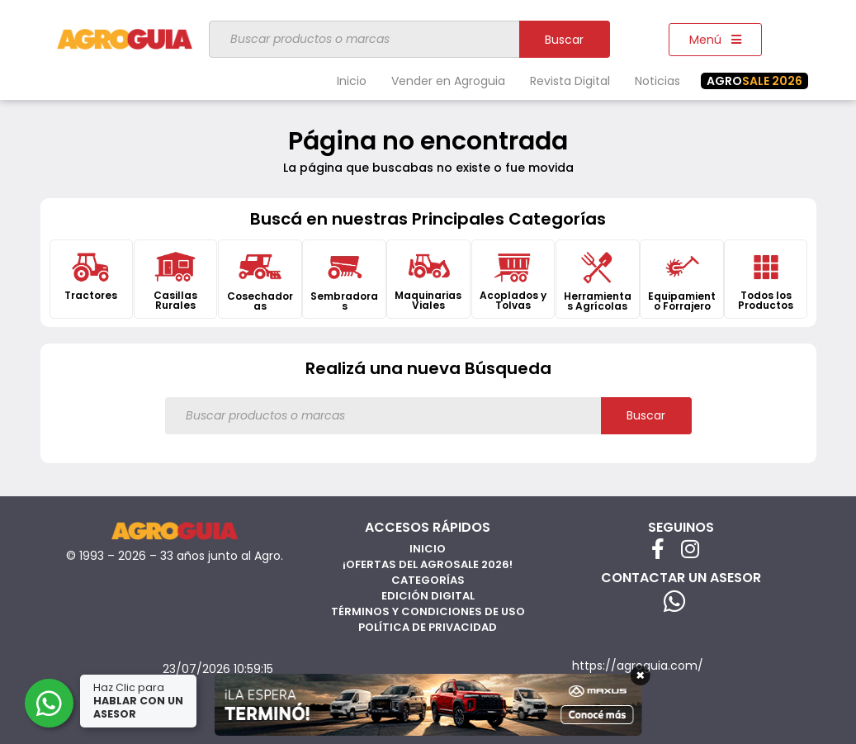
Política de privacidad (427, 627)
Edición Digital (428, 596)
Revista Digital (570, 81)
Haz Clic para (139, 701)
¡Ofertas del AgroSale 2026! (428, 564)
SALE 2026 (754, 81)
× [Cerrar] (640, 675)
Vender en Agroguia (448, 81)
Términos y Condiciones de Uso (428, 611)
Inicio (352, 81)
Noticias (657, 81)
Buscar (564, 39)
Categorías (428, 580)
